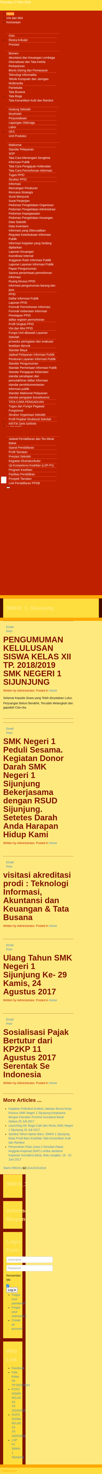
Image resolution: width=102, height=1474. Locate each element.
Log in (12, 1290)
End (43, 1168)
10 (17, 1168)
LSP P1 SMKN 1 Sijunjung (18, 1448)
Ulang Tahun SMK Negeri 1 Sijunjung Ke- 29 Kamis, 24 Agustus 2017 (37, 974)
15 (34, 1168)
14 (31, 1168)
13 (27, 1168)
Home (53, 690)
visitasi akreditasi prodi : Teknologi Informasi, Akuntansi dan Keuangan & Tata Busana (37, 896)
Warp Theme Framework (34, 1471)
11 (21, 1168)
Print (7, 631)
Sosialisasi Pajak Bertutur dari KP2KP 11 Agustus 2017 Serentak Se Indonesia (36, 1053)
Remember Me (12, 1277)
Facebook (18, 1368)
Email (8, 627)
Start (6, 1168)
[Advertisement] (51, 541)
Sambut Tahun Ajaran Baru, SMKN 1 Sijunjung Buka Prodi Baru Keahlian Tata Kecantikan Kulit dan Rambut (39, 1138)
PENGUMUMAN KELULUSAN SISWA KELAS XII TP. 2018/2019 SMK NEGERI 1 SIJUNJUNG (37, 660)
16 (37, 1168)
